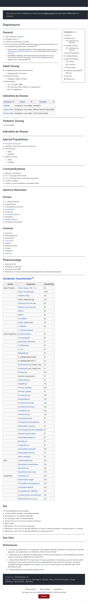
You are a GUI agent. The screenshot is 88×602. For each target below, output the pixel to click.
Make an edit (49, 13)
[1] (35, 46)
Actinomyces (23, 476)
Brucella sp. (22, 441)
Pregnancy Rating (12, 144)
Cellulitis (7, 105)
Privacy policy (31, 589)
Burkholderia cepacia (26, 426)
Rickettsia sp (23, 468)
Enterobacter (23, 364)
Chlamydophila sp (25, 460)
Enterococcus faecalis (27, 303)
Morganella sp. (24, 399)
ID (27, 577)
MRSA (20, 315)
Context (43, 102)
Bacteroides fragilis (26, 479)
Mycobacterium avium (27, 472)
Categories (9, 577)
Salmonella (22, 380)
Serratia (21, 372)
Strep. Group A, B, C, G (27, 288)
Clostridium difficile (25, 487)
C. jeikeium (22, 326)
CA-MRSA (22, 318)
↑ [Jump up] (8, 550)
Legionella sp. (23, 445)
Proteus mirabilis (24, 387)
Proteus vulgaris (24, 391)
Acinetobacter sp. (25, 418)
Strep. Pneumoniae (26, 292)
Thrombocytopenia (12, 214)
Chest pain (9, 241)
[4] (32, 277)
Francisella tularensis (26, 437)
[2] (36, 46)
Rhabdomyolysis (11, 219)
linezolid (11, 53)
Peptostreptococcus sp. (27, 499)
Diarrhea (8, 253)
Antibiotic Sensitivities (17, 278)
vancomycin (36, 57)
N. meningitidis (24, 338)
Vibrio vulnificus (24, 456)
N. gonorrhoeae (24, 334)
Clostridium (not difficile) (28, 491)
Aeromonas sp (24, 414)
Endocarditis (9, 109)
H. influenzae (23, 345)
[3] (30, 59)
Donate (44, 596)
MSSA (20, 311)
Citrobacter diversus (26, 407)
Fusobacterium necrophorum (29, 495)
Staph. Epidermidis (25, 322)
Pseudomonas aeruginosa (28, 422)
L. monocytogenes (25, 330)
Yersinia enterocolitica (27, 433)
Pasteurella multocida (27, 449)
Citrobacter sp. (24, 410)
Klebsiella (22, 353)
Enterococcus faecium (27, 307)
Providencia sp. (24, 395)
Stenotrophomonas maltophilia (30, 430)
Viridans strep (23, 295)
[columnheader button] (8, 102)
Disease (7, 102)
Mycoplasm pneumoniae (28, 464)
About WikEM (45, 589)
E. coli (20, 349)
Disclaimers (58, 589)
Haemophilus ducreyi (26, 453)
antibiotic (20, 37)
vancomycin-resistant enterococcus (21, 51)
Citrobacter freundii (26, 403)
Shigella (21, 384)
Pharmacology (20, 577)
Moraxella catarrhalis (26, 341)
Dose (22, 102)
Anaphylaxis (9, 209)
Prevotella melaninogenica (29, 483)
